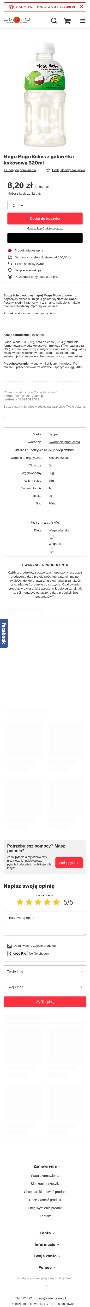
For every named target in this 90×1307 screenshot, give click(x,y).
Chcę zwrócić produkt (45, 1200)
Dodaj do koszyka (45, 218)
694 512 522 (23, 1298)
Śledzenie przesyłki (45, 1184)
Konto (45, 1233)
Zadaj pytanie (69, 863)
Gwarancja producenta (64, 442)
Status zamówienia (45, 1176)
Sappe (53, 434)
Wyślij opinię (45, 1002)
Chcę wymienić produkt (45, 1208)
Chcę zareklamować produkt (45, 1192)
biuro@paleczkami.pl (51, 1298)
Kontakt (45, 1216)
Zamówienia (45, 1166)
